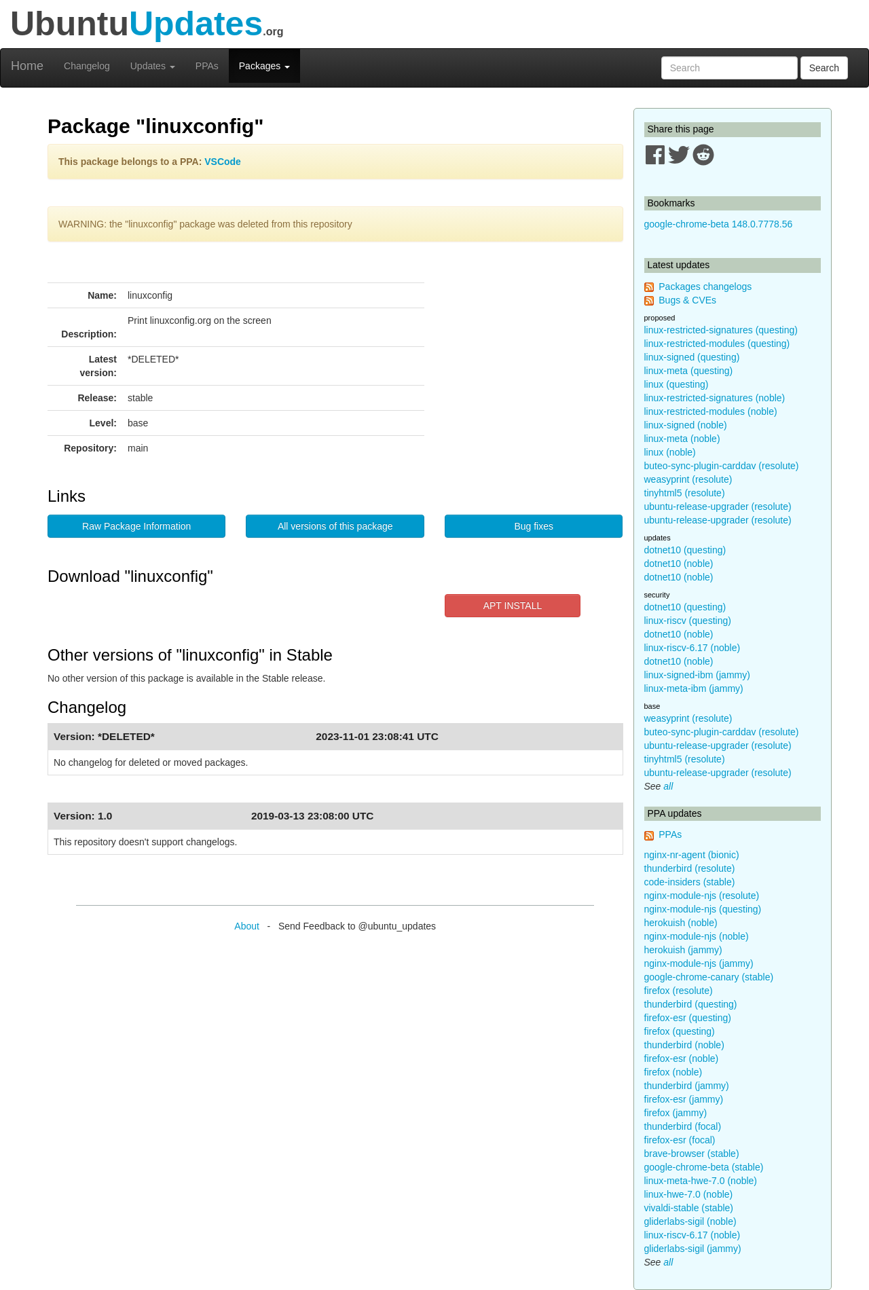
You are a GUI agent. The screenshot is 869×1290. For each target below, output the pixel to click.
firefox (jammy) (675, 1112)
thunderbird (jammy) (686, 1085)
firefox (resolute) (678, 990)
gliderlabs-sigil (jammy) (692, 1248)
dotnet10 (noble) (679, 563)
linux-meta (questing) (688, 370)
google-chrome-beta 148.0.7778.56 (718, 224)
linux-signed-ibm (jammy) (697, 674)
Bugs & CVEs (687, 300)
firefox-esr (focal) (680, 1140)
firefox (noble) (673, 1072)
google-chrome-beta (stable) (704, 1167)
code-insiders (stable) (689, 882)
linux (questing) (676, 384)
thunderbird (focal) (683, 1126)
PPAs (207, 65)
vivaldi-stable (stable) (689, 1207)
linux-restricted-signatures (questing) (721, 330)
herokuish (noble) (681, 922)
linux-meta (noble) (682, 438)
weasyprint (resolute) (688, 479)
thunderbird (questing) (690, 1004)
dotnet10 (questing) (685, 550)
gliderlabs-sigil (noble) (690, 1221)
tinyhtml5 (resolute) (684, 492)
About (246, 926)
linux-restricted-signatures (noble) (714, 397)
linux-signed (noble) (685, 425)
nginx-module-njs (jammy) (699, 963)
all (668, 786)
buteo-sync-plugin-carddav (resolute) (721, 465)
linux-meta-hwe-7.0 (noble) (701, 1180)
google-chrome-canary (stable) (709, 977)
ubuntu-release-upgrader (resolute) (718, 506)
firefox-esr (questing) (687, 1017)
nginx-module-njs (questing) (703, 909)
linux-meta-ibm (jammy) (693, 688)
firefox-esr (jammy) (684, 1099)
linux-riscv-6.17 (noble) (692, 647)
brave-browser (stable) (691, 1153)
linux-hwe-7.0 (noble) (688, 1194)
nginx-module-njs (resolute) (702, 895)
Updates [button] (152, 65)
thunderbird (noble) (684, 1044)
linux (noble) (670, 452)
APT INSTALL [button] (512, 605)
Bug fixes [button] (533, 526)
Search (824, 67)
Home (27, 66)
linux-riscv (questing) (687, 620)
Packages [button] (264, 65)
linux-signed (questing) (692, 357)
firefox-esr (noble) (681, 1058)
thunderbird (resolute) (689, 868)
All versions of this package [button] (335, 526)
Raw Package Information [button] (136, 526)
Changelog (87, 65)
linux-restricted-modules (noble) (710, 411)
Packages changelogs (705, 286)
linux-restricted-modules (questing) (717, 343)
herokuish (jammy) (683, 949)
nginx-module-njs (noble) (696, 936)
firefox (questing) (679, 1031)
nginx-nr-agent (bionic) (691, 854)
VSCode (222, 161)
